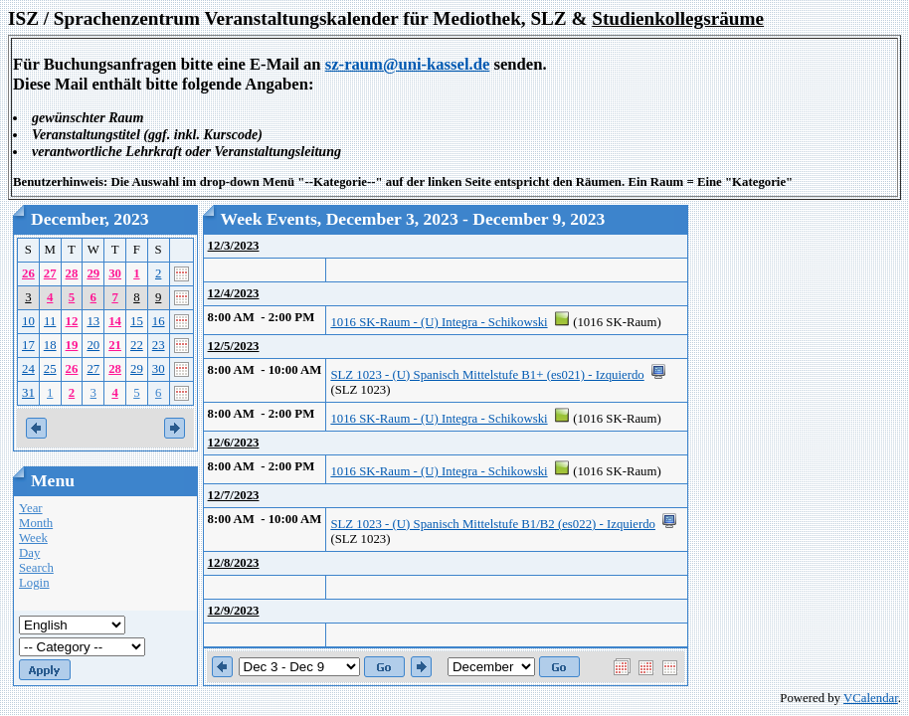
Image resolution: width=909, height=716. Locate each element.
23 (158, 345)
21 (114, 345)
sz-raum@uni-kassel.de (407, 64)
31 (28, 393)
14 (114, 321)
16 (158, 321)
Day (29, 553)
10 (28, 321)
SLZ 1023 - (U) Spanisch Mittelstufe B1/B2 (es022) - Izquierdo (492, 524)
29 (93, 273)
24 (28, 369)
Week (33, 538)
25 (50, 369)
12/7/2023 (234, 495)
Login (34, 583)
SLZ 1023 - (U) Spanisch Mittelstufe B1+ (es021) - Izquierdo (486, 375)
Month (36, 523)
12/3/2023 (234, 246)
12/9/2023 (234, 611)
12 (72, 321)
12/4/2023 (234, 293)
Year (31, 508)
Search (36, 568)
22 (136, 345)
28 (72, 273)
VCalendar (870, 698)
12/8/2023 (234, 563)
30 (114, 273)
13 (93, 321)
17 (28, 345)
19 (72, 345)
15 (136, 321)
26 (28, 273)
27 (50, 273)
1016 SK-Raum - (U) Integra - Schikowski (438, 322)
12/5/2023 (234, 346)
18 (50, 345)
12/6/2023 (234, 442)
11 (50, 321)
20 (93, 345)
